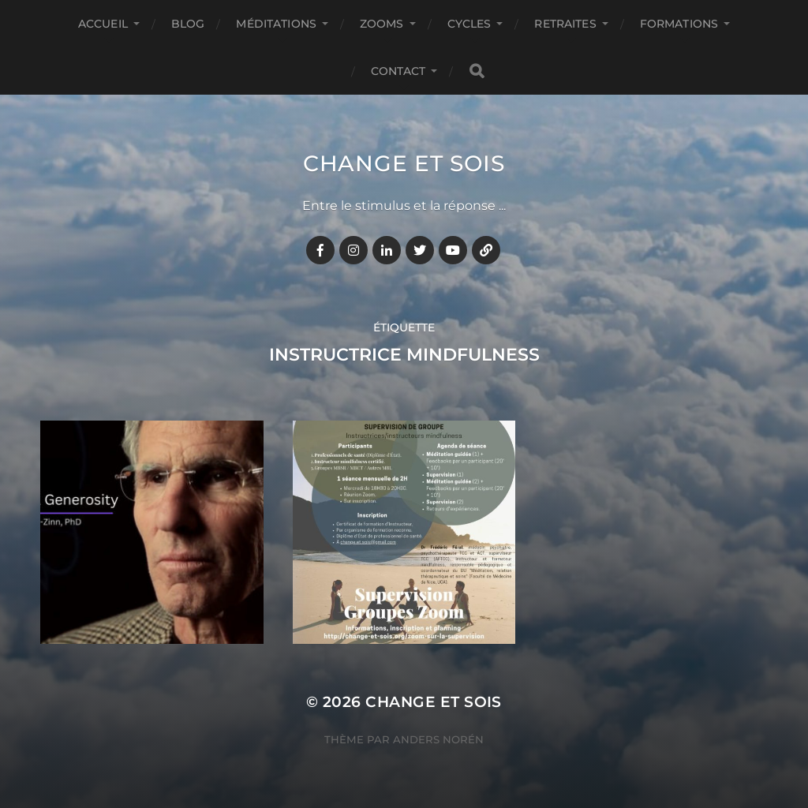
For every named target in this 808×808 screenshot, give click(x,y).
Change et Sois (404, 163)
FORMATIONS (679, 24)
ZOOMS (382, 24)
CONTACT (398, 71)
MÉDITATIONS (276, 24)
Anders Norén (438, 739)
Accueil (103, 24)
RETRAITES (565, 24)
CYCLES (469, 24)
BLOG (188, 24)
